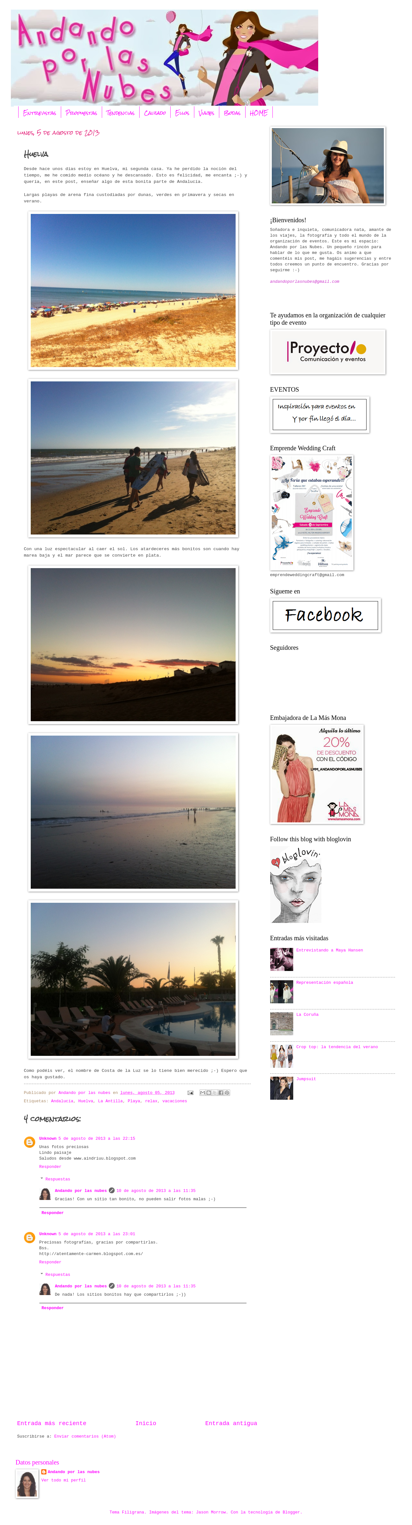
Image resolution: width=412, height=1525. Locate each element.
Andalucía (62, 1101)
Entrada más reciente (51, 1423)
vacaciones (174, 1101)
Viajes (206, 113)
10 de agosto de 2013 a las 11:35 (156, 1190)
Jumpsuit (306, 1079)
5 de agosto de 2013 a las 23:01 (97, 1234)
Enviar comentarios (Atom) (85, 1436)
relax (151, 1101)
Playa (134, 1101)
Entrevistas (39, 113)
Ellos (182, 113)
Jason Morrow (211, 1512)
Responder (50, 1166)
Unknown (48, 1138)
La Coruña (307, 1014)
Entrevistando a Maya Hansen (329, 950)
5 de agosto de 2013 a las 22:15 (97, 1138)
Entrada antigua (231, 1423)
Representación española (324, 982)
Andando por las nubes (81, 1190)
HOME (259, 113)
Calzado (155, 113)
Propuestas (81, 113)
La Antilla (110, 1101)
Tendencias (121, 113)
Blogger (291, 1512)
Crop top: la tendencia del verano (337, 1047)
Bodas (232, 113)
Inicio (145, 1423)
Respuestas (57, 1179)
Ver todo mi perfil (63, 1480)
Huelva (85, 1101)
